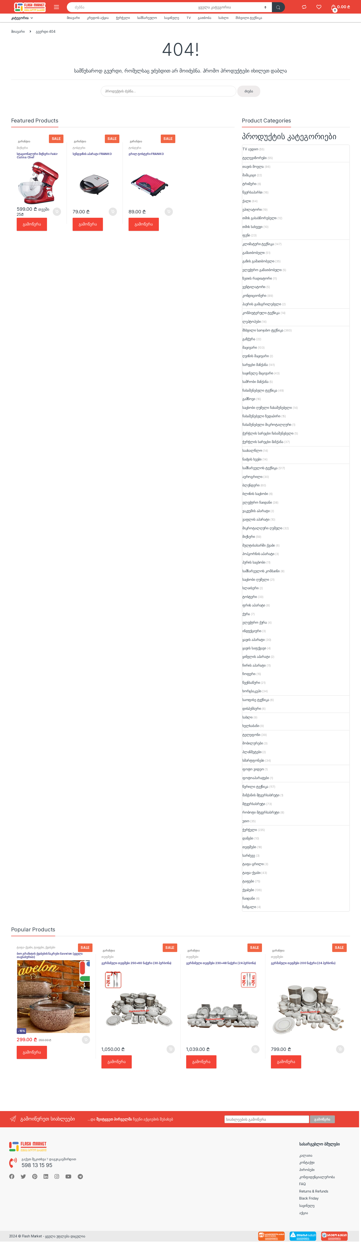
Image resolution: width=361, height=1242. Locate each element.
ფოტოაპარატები (255, 778)
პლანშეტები (251, 752)
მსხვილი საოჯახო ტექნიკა (262, 330)
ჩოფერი (248, 674)
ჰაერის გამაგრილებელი (261, 304)
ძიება (249, 91)
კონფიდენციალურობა (317, 1177)
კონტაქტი (307, 1162)
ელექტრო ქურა (254, 622)
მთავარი (73, 18)
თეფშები (249, 847)
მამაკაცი (249, 175)
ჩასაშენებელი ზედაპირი (261, 416)
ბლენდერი (251, 485)
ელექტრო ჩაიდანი (257, 502)
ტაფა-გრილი (253, 864)
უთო (245, 821)
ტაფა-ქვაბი (251, 873)
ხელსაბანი (250, 726)
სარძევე (248, 855)
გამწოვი (248, 399)
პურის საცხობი (253, 562)
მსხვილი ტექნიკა (249, 18)
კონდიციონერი (254, 295)
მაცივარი (249, 347)
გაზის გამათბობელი (258, 261)
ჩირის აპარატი (254, 665)
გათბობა (204, 18)
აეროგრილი (252, 477)
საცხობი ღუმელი (255, 579)
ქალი (246, 201)
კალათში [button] (56, 212)
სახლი (223, 18)
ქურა (246, 614)
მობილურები (252, 743)
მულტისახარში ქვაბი (258, 545)
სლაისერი (250, 588)
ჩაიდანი (248, 898)
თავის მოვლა (253, 166)
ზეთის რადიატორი (257, 278)
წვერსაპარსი (252, 192)
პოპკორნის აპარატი (258, 554)
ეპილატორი (252, 209)
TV (188, 18)
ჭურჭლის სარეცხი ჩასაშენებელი (267, 433)
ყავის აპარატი (253, 639)
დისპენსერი (251, 708)
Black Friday (308, 1198)
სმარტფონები (253, 760)
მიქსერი (22, 148)
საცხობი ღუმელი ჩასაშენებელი (267, 407)
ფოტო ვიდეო (253, 769)
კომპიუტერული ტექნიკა (261, 313)
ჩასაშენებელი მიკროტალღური (267, 424)
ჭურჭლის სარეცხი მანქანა (262, 442)
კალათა (305, 1155)
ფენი (246, 235)
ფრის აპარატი (253, 605)
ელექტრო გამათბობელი (262, 270)
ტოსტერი (79, 148)
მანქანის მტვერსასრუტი (260, 795)
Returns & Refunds (313, 1191)
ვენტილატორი (253, 287)
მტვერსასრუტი (253, 804)
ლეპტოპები (251, 321)
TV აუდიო (250, 149)
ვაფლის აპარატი (255, 519)
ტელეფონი (251, 735)
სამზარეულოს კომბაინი (261, 571)
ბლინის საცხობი (255, 494)
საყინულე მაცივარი (257, 373)
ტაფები (248, 881)
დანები (247, 838)
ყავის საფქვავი (254, 648)
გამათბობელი (253, 252)
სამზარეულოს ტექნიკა (259, 468)
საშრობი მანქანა (255, 381)
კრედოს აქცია (97, 18)
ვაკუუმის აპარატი (256, 511)
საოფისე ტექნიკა (255, 700)
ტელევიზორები (254, 158)
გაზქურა (248, 339)
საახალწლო (252, 450)
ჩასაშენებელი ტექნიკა (259, 390)
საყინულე (171, 18)
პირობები (307, 1170)
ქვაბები (248, 890)
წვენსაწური (251, 682)
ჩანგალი (249, 907)
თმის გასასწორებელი (259, 218)
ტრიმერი (249, 184)
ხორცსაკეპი (251, 691)
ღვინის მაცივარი (255, 356)
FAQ (302, 1184)
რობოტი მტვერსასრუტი (260, 812)
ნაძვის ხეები (251, 459)
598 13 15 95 (37, 1165)
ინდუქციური (251, 631)
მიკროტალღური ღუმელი (262, 528)
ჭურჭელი (123, 18)
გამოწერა (32, 224)
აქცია (303, 1213)
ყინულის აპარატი (256, 656)
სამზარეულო (147, 18)
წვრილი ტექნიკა (255, 786)
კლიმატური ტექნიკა (258, 244)
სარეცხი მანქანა (255, 365)
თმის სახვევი (252, 227)
